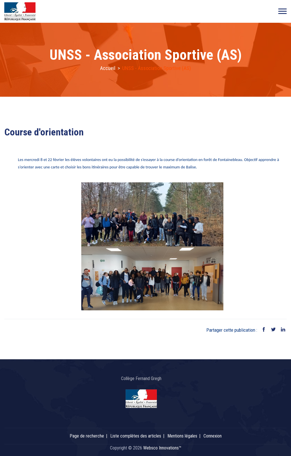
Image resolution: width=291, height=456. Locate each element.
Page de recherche (87, 436)
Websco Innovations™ (162, 448)
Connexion (212, 436)
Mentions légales (182, 436)
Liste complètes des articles (135, 436)
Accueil (107, 68)
